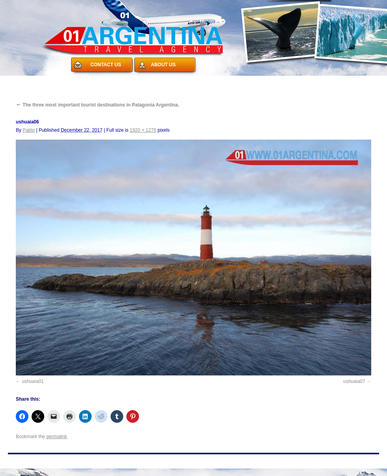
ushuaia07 (354, 381)
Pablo (29, 130)
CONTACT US (105, 64)
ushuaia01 (32, 381)
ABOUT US (163, 64)
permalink (56, 436)
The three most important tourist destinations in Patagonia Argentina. (97, 105)
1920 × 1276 (143, 130)
